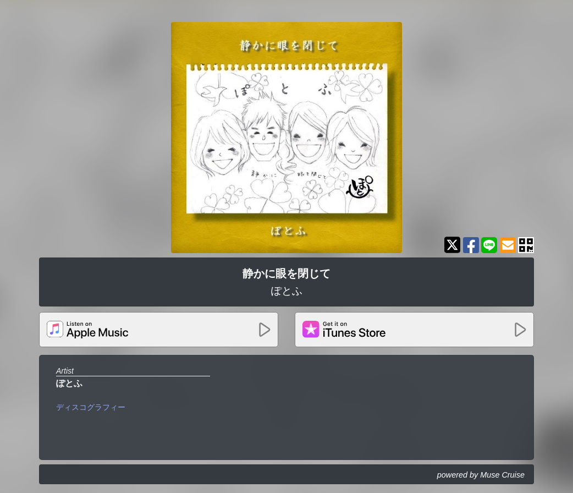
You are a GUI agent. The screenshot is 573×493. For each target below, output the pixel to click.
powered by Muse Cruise (481, 474)
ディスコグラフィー (90, 407)
